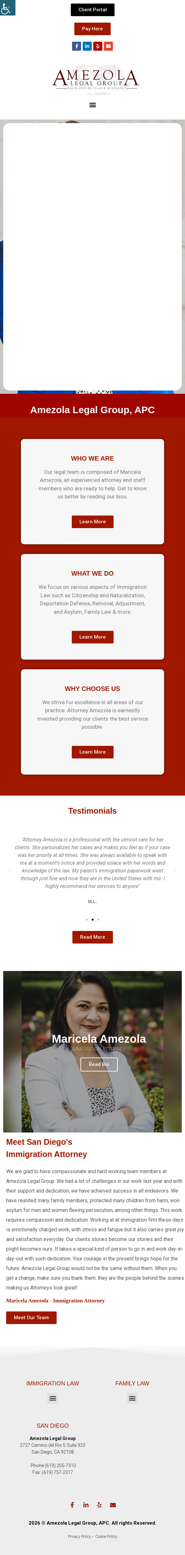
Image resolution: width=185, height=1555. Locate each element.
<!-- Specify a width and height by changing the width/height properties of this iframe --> (92, 255)
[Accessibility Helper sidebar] (7, 8)
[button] (92, 104)
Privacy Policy (79, 1536)
